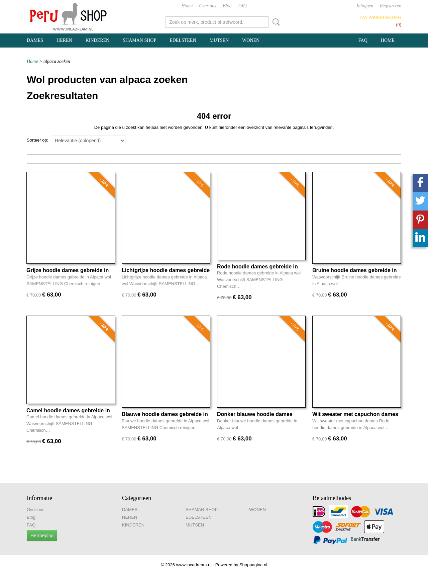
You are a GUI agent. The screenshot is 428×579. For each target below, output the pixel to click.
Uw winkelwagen (380, 17)
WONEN (250, 40)
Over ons (207, 5)
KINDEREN (98, 40)
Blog (227, 5)
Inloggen (364, 5)
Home (186, 5)
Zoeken (275, 22)
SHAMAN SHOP (139, 40)
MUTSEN (219, 40)
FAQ (242, 5)
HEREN (64, 40)
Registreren (390, 5)
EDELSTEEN (183, 40)
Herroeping (42, 535)
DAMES (35, 40)
